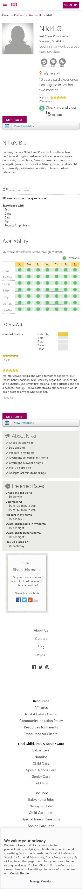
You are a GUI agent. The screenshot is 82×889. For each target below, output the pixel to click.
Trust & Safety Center (41, 714)
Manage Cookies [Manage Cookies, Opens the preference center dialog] (41, 881)
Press (41, 655)
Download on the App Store (41, 684)
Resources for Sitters (41, 734)
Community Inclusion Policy (41, 720)
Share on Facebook (18, 599)
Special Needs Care (41, 770)
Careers (41, 638)
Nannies (41, 757)
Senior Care (41, 776)
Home (5, 15)
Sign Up (70, 5)
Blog (41, 647)
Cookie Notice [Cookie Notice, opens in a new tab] (19, 873)
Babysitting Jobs (41, 799)
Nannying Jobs (41, 806)
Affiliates (41, 707)
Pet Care (19, 15)
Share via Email (35, 599)
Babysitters (41, 750)
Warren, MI (35, 15)
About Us (41, 630)
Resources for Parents (41, 727)
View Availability (24, 422)
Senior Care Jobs (41, 826)
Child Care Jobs (41, 812)
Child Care (41, 763)
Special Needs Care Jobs (41, 819)
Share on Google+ (30, 599)
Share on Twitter (24, 599)
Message (14, 417)
